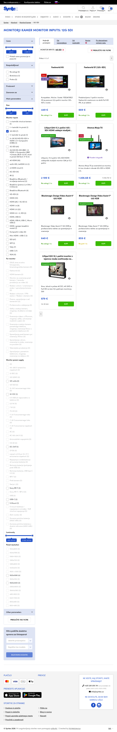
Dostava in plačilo (12, 708)
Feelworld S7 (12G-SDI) (95, 67)
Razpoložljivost (12, 65)
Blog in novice (46, 712)
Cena (8, 41)
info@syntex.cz (97, 691)
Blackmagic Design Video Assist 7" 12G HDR (95, 197)
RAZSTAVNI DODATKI (19, 655)
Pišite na (47, 2)
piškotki (54, 728)
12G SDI (59, 50)
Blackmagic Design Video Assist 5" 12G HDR (57, 197)
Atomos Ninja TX (95, 127)
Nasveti (43, 715)
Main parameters (13, 98)
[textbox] (16, 640)
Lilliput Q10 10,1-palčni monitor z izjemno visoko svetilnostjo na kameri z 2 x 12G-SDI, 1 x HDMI (57, 257)
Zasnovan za (11, 92)
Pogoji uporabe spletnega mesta (19, 715)
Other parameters (13, 612)
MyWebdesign (75, 728)
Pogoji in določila (12, 712)
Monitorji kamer (25, 22)
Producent (10, 86)
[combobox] (19, 640)
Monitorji (14, 22)
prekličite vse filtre (19, 619)
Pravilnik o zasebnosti (14, 719)
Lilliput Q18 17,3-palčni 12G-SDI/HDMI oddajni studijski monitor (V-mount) (57, 129)
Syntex (6, 22)
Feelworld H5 (57, 67)
